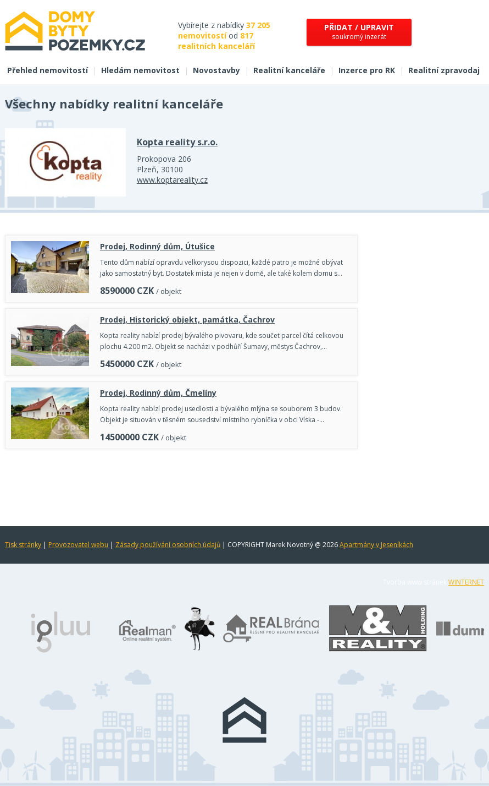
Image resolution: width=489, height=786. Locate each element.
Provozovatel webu (78, 544)
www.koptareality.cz (172, 179)
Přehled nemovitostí (47, 70)
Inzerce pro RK (366, 70)
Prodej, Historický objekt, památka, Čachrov (187, 319)
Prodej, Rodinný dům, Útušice (157, 246)
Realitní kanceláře (289, 70)
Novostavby (216, 70)
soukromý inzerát (359, 31)
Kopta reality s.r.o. (177, 142)
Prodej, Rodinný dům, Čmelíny (158, 392)
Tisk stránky (23, 544)
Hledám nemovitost (140, 70)
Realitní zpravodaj (444, 70)
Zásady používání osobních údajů (167, 544)
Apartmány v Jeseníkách (376, 544)
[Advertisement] (181, 485)
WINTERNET (466, 582)
